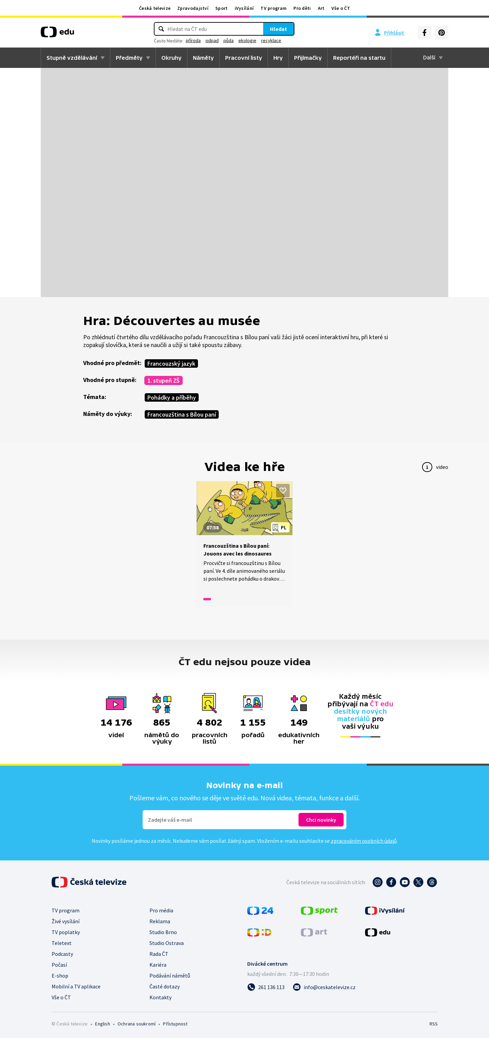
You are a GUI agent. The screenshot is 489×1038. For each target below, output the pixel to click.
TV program (273, 8)
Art (321, 8)
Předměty (129, 58)
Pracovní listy (243, 58)
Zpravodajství (193, 8)
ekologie (247, 40)
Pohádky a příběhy (171, 397)
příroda (193, 40)
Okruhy (171, 58)
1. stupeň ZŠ (163, 380)
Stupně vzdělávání (72, 58)
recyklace (271, 40)
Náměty (203, 58)
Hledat (278, 28)
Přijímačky (308, 58)
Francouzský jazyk (171, 363)
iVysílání (244, 8)
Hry (278, 58)
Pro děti (302, 8)
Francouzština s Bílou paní (181, 414)
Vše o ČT (340, 8)
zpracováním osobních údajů (364, 840)
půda (228, 40)
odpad (212, 40)
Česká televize (154, 8)
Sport (221, 8)
